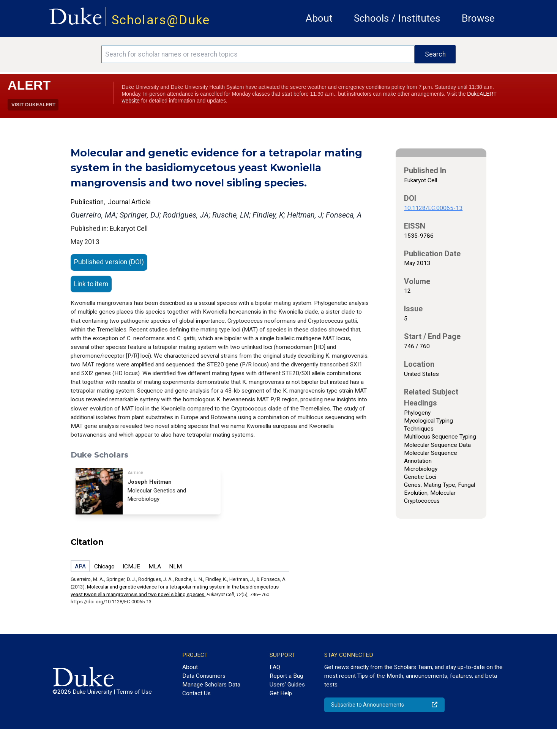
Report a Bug (286, 675)
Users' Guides (287, 684)
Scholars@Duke (161, 20)
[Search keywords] (258, 54)
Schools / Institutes (397, 18)
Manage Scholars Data (211, 684)
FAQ (275, 667)
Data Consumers (204, 675)
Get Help (281, 693)
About (319, 18)
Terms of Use (134, 691)
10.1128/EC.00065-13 (433, 208)
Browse (478, 18)
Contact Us (196, 693)
